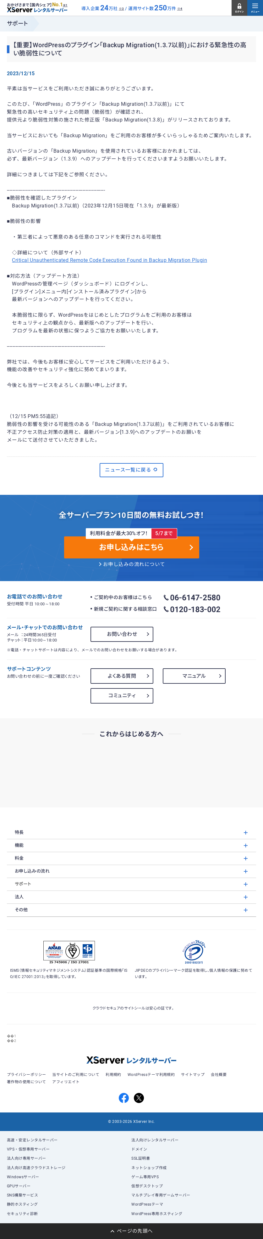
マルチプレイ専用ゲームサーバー (160, 1195)
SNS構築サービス (22, 1195)
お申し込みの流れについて (134, 564)
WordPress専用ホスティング (156, 1214)
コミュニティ (121, 696)
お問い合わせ (122, 634)
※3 (121, 8)
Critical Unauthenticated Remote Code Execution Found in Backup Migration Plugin (109, 260)
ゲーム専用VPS (145, 1177)
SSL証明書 (140, 1158)
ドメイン (139, 1149)
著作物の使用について (26, 1082)
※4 (180, 8)
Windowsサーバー (23, 1177)
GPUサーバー (18, 1186)
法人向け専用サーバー (26, 1158)
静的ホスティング (22, 1204)
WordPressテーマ (147, 1204)
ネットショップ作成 (149, 1168)
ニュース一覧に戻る (131, 469)
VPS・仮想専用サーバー (28, 1149)
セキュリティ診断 (22, 1214)
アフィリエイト (65, 1082)
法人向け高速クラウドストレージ (36, 1168)
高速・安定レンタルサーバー (32, 1140)
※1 (65, 5)
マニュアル (194, 676)
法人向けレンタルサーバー (154, 1140)
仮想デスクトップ (147, 1186)
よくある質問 (122, 676)
